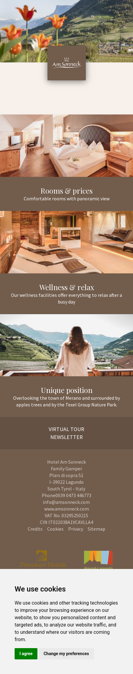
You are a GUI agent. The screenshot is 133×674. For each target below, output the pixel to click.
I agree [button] (26, 653)
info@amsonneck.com (66, 502)
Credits (35, 529)
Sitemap (96, 529)
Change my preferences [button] (66, 653)
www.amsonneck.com (66, 509)
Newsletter (66, 437)
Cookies (55, 529)
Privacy (75, 529)
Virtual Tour (66, 429)
